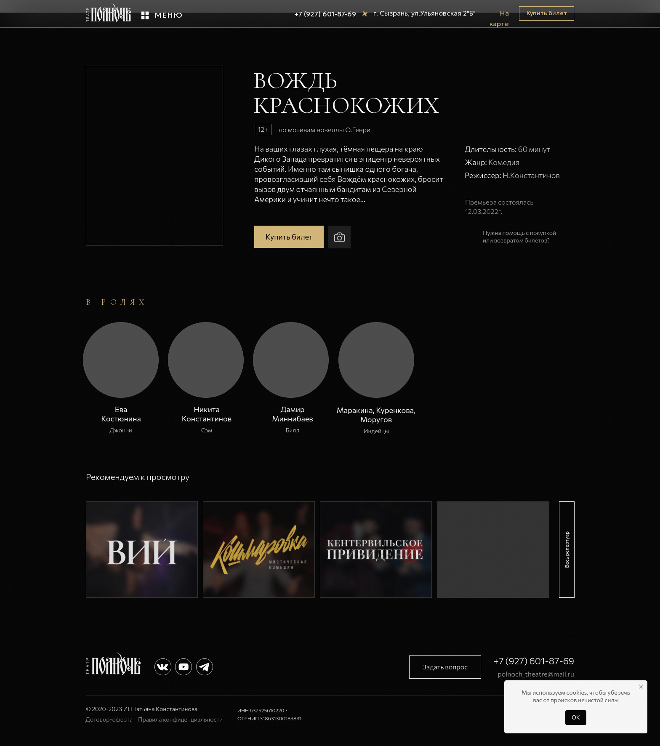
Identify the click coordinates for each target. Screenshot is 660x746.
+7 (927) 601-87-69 (325, 14)
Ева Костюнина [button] (121, 414)
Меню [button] (168, 15)
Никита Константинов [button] (207, 414)
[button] (145, 15)
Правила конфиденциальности (180, 719)
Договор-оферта (109, 719)
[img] (142, 549)
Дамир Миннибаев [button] (292, 414)
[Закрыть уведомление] (641, 686)
